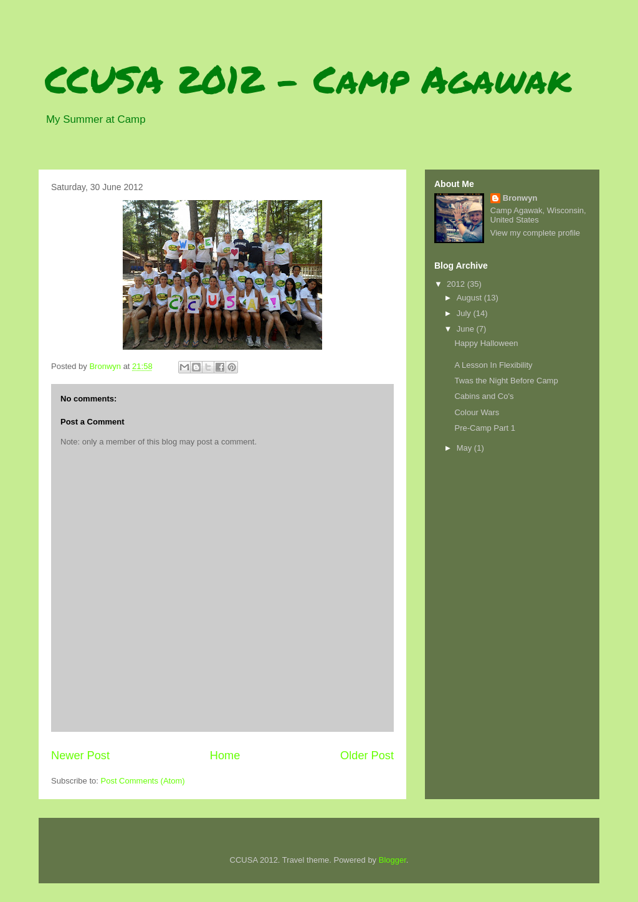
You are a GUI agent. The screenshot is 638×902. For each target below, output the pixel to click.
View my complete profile (535, 232)
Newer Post (80, 755)
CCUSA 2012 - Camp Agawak (308, 78)
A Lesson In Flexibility (493, 365)
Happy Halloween (486, 343)
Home (225, 755)
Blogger (392, 860)
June (467, 328)
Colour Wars (476, 412)
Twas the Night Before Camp (506, 380)
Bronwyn (520, 198)
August (470, 297)
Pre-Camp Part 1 (484, 428)
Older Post (367, 755)
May (465, 448)
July (465, 313)
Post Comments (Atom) (143, 780)
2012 (457, 284)
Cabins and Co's (483, 396)
